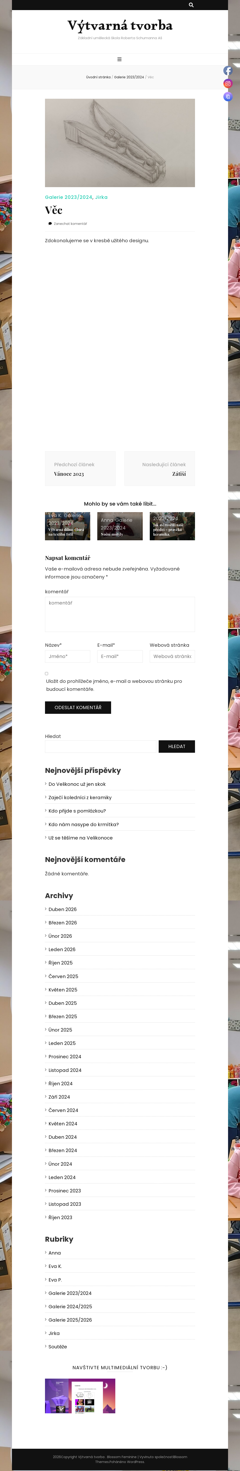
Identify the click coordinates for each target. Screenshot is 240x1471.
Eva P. (55, 1280)
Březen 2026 (63, 923)
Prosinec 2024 (65, 1057)
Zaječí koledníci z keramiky (80, 798)
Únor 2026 (60, 937)
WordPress (135, 1462)
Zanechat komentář (70, 223)
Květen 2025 (63, 990)
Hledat (53, 737)
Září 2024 (59, 1097)
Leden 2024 (62, 1178)
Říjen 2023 (60, 1218)
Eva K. (55, 516)
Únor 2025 (60, 1031)
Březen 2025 (63, 1017)
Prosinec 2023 (65, 1191)
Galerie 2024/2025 (70, 1307)
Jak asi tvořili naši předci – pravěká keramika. (168, 530)
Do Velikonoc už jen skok (77, 785)
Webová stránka (169, 646)
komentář (56, 592)
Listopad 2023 (65, 1205)
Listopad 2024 (65, 1071)
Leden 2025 (62, 1044)
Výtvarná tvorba (120, 28)
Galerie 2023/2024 (68, 197)
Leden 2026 (62, 950)
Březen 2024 (63, 1151)
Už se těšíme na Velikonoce (81, 838)
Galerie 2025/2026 (70, 1321)
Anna (107, 521)
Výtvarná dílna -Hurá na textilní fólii (66, 532)
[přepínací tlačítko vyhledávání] (191, 5)
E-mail (106, 646)
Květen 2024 (63, 1124)
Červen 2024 (63, 1111)
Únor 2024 (60, 1164)
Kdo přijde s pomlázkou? (77, 812)
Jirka (101, 197)
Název (53, 646)
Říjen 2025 (61, 963)
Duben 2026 (63, 910)
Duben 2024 (63, 1138)
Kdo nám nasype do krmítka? (84, 825)
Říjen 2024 (61, 1084)
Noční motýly (112, 535)
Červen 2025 (63, 977)
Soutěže (58, 1347)
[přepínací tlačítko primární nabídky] (120, 60)
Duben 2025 (63, 1004)
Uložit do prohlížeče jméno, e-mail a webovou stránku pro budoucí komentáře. (114, 686)
